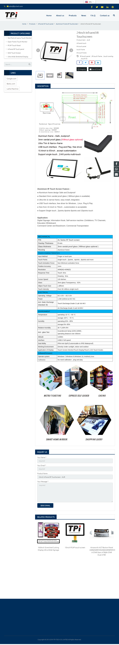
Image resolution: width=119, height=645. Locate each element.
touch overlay (108, 56)
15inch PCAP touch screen (75, 547)
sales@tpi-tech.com (16, 6)
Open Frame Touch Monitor (17, 41)
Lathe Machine (12, 89)
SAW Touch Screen (14, 53)
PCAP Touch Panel (14, 45)
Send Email (95, 69)
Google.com (11, 78)
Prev (38, 50)
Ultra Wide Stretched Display (18, 56)
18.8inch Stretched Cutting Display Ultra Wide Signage (48, 548)
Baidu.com (11, 83)
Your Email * (41, 465)
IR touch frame (97, 56)
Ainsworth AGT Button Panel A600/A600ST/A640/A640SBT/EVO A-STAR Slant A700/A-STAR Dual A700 (102, 551)
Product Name (42, 473)
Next (71, 50)
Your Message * (42, 481)
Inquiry (82, 69)
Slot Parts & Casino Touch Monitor (20, 38)
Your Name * (41, 457)
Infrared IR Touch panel (16, 49)
